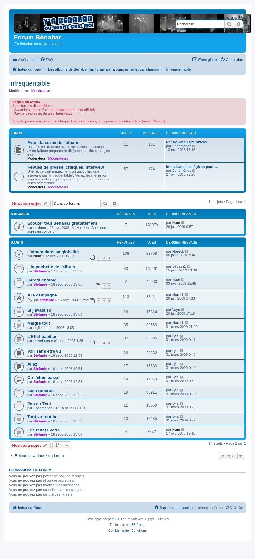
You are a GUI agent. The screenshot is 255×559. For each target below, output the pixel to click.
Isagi (176, 279)
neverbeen (41, 341)
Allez (32, 364)
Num (176, 223)
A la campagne (42, 295)
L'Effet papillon (42, 336)
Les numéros (40, 390)
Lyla (175, 336)
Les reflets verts (43, 430)
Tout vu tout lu (41, 416)
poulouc (39, 227)
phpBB (113, 519)
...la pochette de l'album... (53, 266)
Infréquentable (29, 83)
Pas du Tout (39, 403)
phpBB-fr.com (136, 525)
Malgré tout (38, 323)
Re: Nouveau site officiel (186, 142)
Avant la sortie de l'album (52, 142)
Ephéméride (181, 146)
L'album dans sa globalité (53, 251)
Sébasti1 (179, 266)
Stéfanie (40, 271)
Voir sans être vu (44, 351)
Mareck (178, 251)
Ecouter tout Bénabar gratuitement (62, 223)
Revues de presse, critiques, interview (65, 167)
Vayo (176, 310)
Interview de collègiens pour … (192, 167)
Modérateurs (41, 91)
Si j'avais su (39, 310)
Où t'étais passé (43, 377)
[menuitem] (46, 59)
